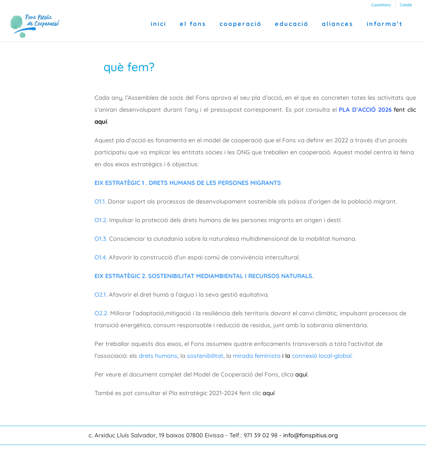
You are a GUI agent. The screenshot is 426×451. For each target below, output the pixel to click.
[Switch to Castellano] (381, 5)
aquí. (302, 374)
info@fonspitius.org (310, 435)
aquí (269, 393)
